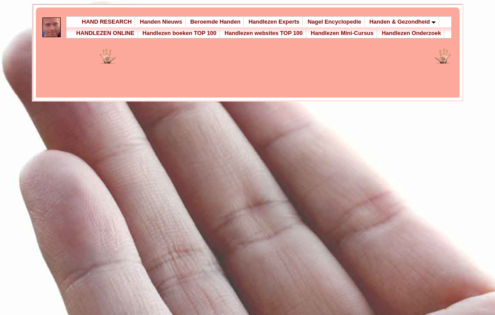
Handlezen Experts (274, 21)
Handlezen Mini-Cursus (342, 33)
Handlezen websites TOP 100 (264, 33)
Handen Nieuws (161, 21)
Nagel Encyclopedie (334, 21)
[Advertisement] (221, 75)
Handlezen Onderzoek (411, 33)
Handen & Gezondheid (402, 21)
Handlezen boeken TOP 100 (179, 33)
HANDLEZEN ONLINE (105, 33)
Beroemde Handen (215, 21)
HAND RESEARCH (107, 21)
